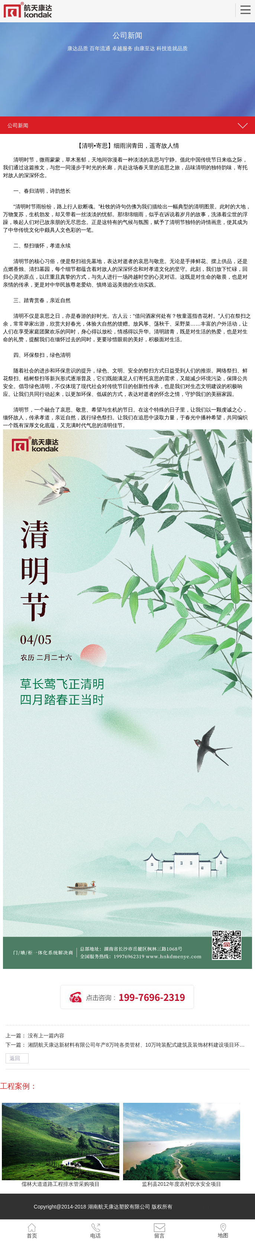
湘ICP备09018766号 (198, 1207)
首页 (32, 1236)
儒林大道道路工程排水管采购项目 (61, 1184)
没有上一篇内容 (46, 1035)
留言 (159, 1236)
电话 (95, 1236)
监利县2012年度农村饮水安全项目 (181, 1184)
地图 (223, 1235)
